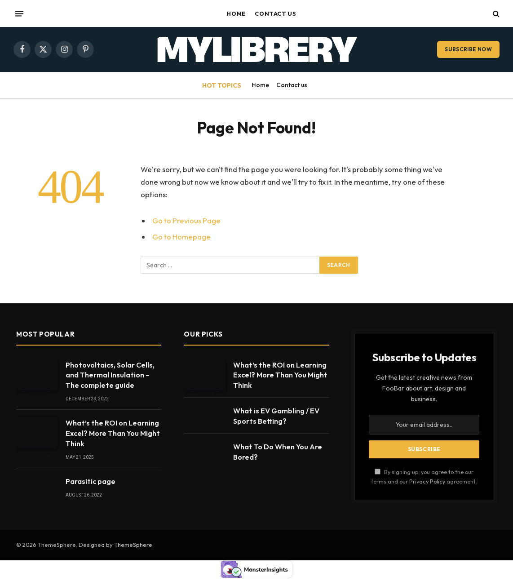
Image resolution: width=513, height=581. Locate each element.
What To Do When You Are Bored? (277, 451)
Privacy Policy (427, 481)
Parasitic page (90, 481)
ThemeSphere (133, 544)
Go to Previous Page (186, 220)
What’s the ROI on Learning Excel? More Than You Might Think (113, 433)
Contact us (275, 13)
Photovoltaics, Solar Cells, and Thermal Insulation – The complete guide (110, 375)
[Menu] (19, 13)
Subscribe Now (468, 49)
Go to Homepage (181, 236)
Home (236, 13)
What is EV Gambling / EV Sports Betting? (276, 416)
